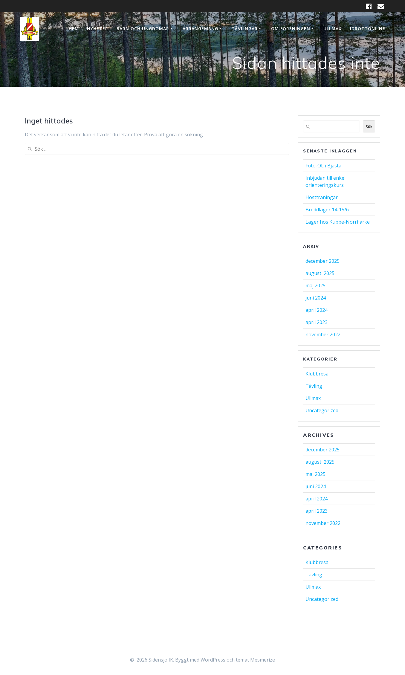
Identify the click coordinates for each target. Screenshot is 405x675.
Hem (74, 28)
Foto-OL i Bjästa (323, 165)
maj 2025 (315, 285)
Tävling (313, 386)
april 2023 (316, 322)
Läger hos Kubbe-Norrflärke (337, 222)
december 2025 (322, 261)
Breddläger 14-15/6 (327, 209)
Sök (369, 126)
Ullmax (332, 28)
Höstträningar (321, 197)
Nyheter (97, 28)
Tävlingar (245, 28)
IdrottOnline (367, 28)
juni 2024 (315, 297)
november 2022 (322, 334)
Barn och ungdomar (143, 28)
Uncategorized (321, 410)
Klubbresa (316, 373)
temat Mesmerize (255, 659)
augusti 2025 (319, 273)
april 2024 (316, 310)
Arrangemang (200, 28)
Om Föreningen (290, 28)
